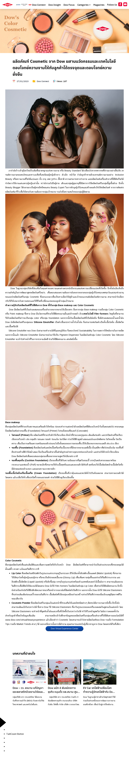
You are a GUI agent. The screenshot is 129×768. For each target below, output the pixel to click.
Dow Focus (69, 4)
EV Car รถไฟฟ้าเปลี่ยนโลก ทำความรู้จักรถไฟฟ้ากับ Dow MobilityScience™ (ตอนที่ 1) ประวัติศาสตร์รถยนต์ (99, 690)
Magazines (98, 4)
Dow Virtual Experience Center (64, 629)
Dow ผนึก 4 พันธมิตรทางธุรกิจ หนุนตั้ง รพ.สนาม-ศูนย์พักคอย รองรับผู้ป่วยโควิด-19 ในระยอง (64, 690)
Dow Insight (54, 4)
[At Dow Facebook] (120, 4)
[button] (67, 738)
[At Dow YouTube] (125, 4)
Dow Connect (39, 4)
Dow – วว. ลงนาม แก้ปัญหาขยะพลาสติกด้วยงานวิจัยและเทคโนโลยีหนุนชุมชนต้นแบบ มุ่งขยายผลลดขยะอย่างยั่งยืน (28, 690)
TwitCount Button (15, 733)
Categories (84, 4)
